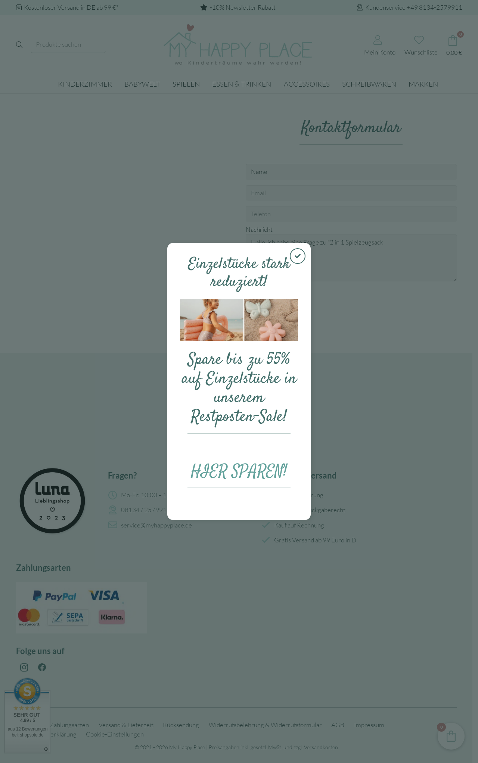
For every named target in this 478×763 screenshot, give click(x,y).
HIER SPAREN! (239, 471)
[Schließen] (297, 256)
